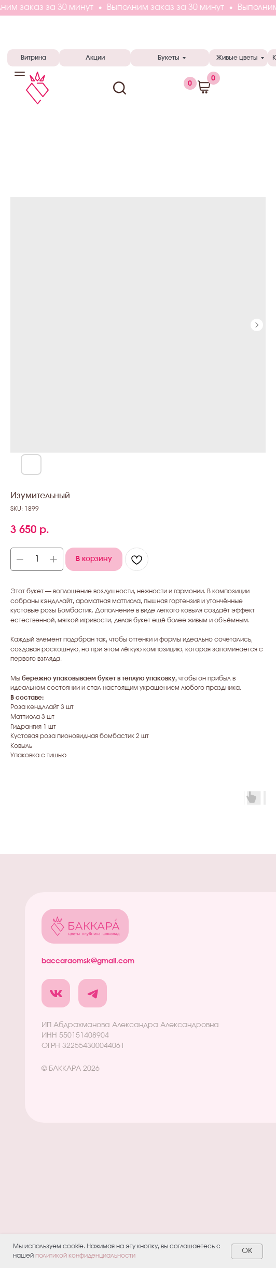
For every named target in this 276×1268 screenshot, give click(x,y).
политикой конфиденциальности (85, 1255)
